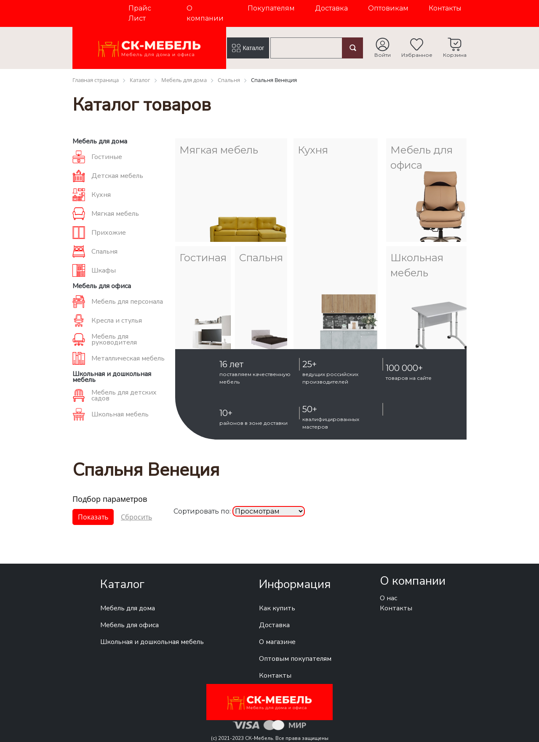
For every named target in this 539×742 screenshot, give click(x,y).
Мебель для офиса (129, 625)
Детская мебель (117, 176)
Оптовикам (388, 8)
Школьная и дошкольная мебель (152, 642)
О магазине (277, 642)
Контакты (445, 8)
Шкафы (103, 270)
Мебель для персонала (127, 302)
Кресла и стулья (116, 320)
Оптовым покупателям (295, 658)
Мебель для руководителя (114, 339)
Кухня (101, 195)
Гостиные (106, 157)
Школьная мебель (120, 414)
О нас (388, 598)
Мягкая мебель (115, 214)
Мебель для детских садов (124, 395)
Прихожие (108, 233)
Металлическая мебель (128, 358)
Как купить (277, 608)
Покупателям (271, 8)
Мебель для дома (127, 608)
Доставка (331, 8)
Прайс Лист (139, 13)
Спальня (104, 251)
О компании (205, 13)
